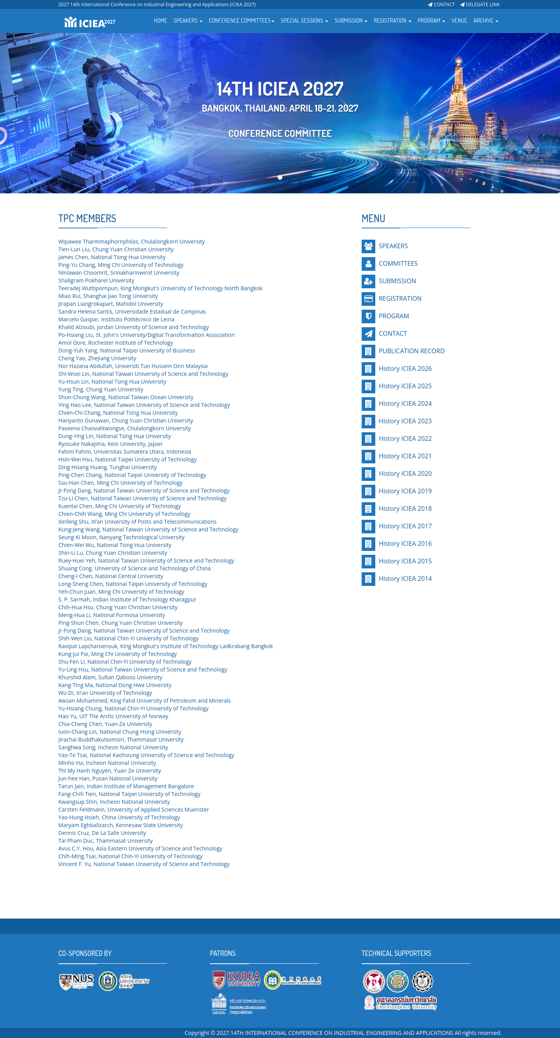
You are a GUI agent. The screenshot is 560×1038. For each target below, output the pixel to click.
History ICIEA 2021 (404, 456)
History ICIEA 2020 (404, 473)
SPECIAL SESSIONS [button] (304, 20)
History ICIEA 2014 (404, 578)
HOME (161, 20)
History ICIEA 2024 (404, 403)
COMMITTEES (398, 263)
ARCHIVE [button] (486, 20)
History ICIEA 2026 (404, 368)
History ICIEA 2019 (404, 491)
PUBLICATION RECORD (411, 351)
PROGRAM (394, 316)
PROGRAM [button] (431, 20)
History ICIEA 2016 (404, 543)
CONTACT (441, 4)
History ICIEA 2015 (404, 561)
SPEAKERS (393, 246)
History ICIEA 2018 (404, 508)
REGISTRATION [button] (392, 20)
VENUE (459, 20)
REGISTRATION (400, 298)
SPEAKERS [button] (188, 20)
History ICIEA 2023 (404, 421)
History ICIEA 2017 (404, 526)
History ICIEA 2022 (404, 438)
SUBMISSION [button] (351, 20)
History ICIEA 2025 (404, 386)
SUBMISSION (397, 281)
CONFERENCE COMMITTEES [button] (242, 20)
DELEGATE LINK (480, 4)
